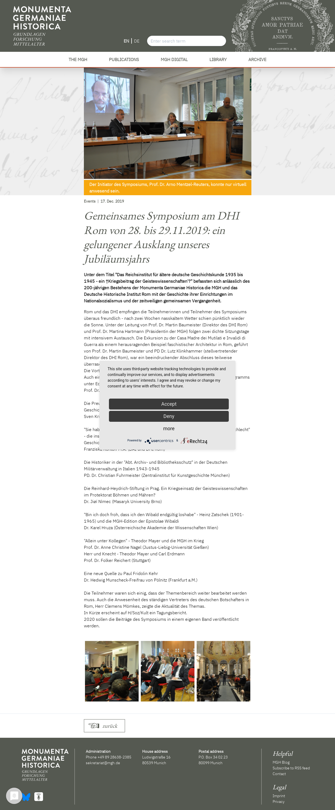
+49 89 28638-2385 (114, 757)
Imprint (279, 795)
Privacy (279, 801)
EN (126, 41)
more (169, 428)
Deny (168, 416)
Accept (168, 404)
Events (90, 201)
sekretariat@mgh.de (103, 762)
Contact (279, 773)
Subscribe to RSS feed (291, 768)
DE (136, 41)
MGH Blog (281, 762)
